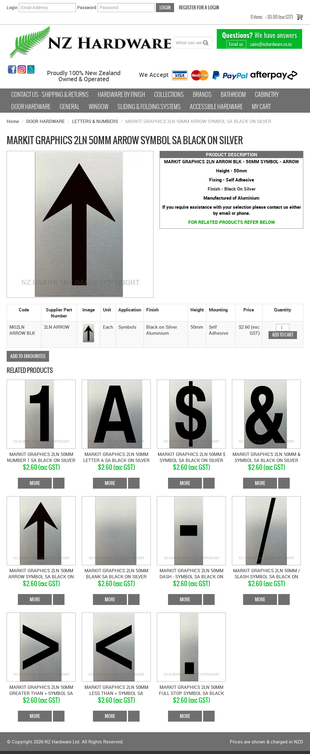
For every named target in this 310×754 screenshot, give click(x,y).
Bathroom (233, 94)
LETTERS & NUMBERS (95, 121)
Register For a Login (199, 7)
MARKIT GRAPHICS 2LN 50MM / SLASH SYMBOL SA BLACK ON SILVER (266, 576)
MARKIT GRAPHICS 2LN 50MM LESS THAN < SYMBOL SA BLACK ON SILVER (116, 693)
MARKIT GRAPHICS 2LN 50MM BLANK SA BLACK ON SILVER (116, 573)
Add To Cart (58, 483)
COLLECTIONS (169, 94)
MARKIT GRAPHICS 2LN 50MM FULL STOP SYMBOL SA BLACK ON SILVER (191, 693)
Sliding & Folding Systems (149, 107)
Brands (202, 94)
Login (12, 7)
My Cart (261, 107)
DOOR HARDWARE (45, 121)
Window (98, 107)
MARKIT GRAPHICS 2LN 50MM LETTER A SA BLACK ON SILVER (116, 457)
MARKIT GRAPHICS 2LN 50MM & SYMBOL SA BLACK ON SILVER (266, 457)
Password (86, 7)
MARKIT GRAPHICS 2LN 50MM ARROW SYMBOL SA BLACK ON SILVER (41, 576)
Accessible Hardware (216, 107)
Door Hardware (31, 107)
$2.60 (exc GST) (41, 467)
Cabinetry (267, 94)
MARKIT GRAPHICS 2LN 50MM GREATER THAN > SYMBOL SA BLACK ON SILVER (41, 693)
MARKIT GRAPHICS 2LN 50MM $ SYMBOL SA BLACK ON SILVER (191, 457)
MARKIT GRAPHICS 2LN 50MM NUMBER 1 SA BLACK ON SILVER (41, 457)
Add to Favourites (27, 356)
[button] (88, 332)
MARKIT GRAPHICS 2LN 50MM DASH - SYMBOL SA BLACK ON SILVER (191, 576)
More (35, 483)
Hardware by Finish (121, 94)
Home (13, 121)
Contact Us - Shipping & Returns (50, 94)
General (70, 107)
